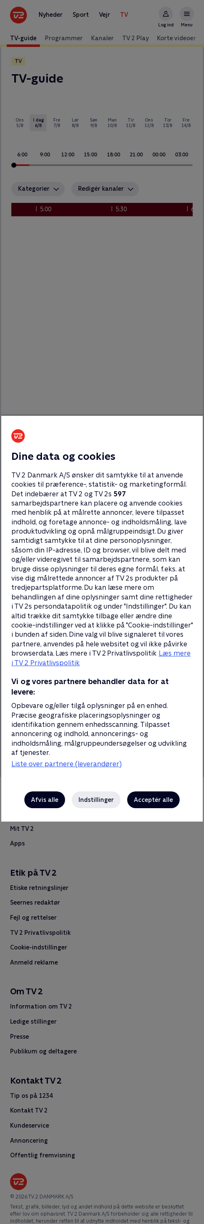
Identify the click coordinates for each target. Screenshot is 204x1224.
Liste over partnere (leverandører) (66, 764)
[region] (102, 612)
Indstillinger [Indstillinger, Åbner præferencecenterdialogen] (96, 799)
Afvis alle (44, 799)
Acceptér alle (153, 799)
